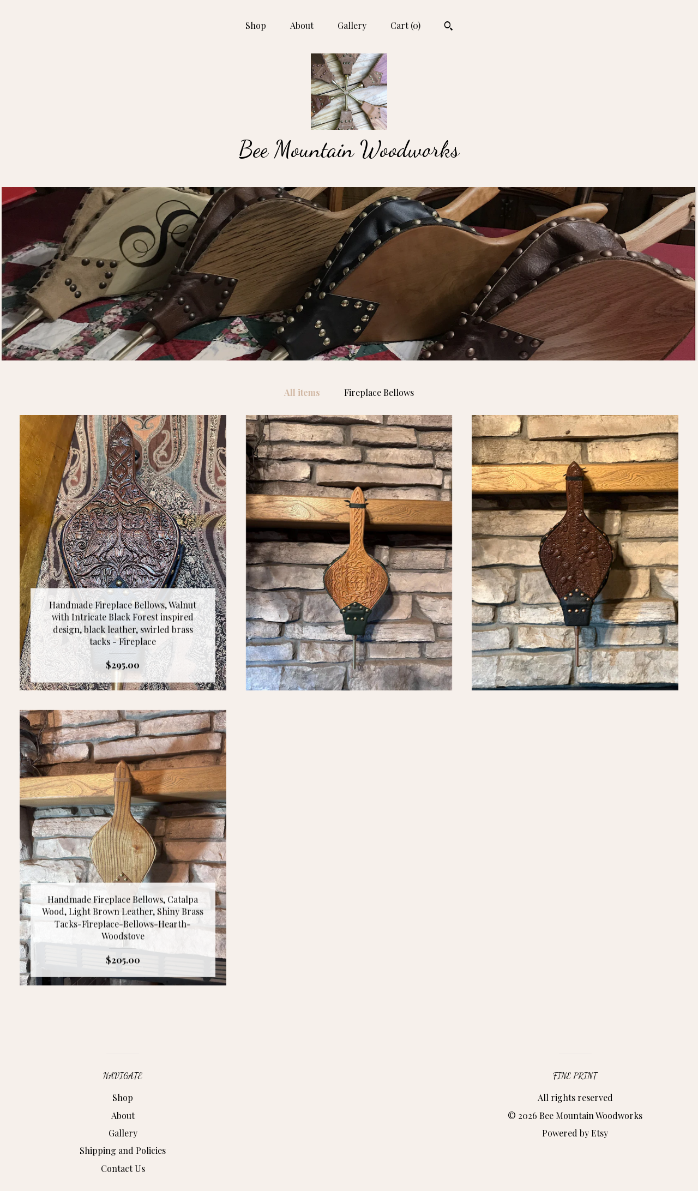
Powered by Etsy (575, 1133)
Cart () (405, 25)
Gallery (352, 25)
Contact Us (123, 1168)
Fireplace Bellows (379, 392)
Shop (255, 25)
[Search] (448, 27)
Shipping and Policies (123, 1150)
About (302, 25)
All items (302, 392)
